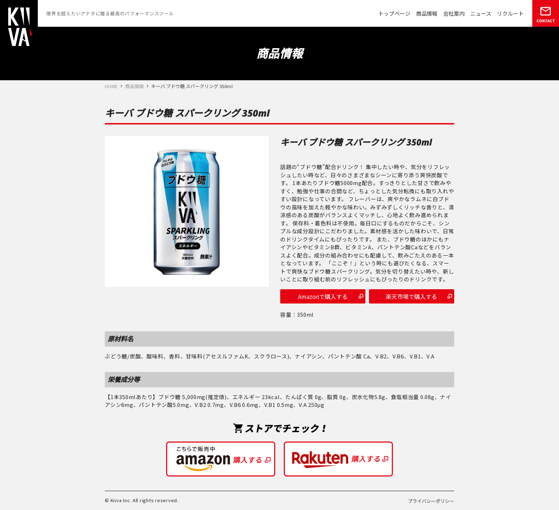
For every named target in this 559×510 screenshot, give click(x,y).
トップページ (394, 13)
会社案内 (454, 13)
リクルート (510, 13)
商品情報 (426, 13)
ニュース (480, 13)
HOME (111, 86)
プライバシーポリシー (431, 501)
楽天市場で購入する (411, 296)
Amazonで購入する (323, 296)
